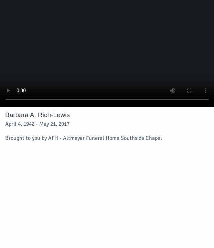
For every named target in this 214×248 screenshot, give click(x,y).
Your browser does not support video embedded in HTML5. (107, 53)
